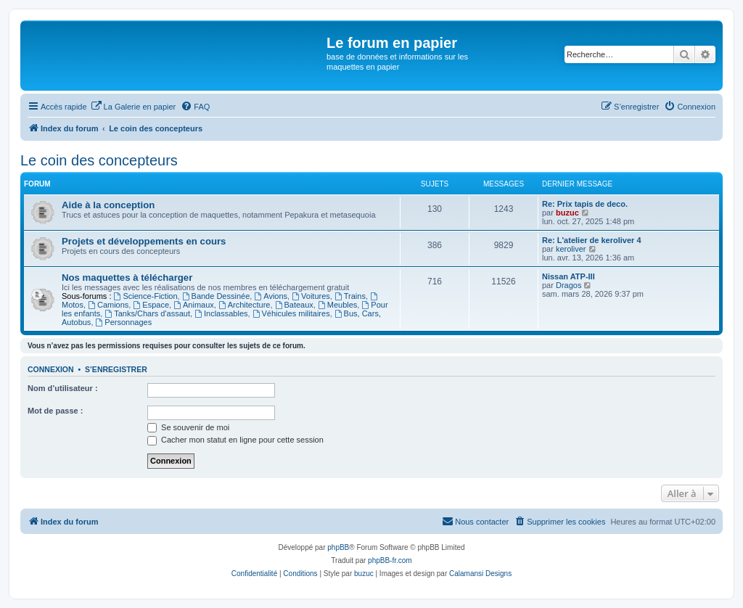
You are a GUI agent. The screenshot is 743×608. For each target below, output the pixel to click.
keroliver (571, 249)
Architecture (244, 304)
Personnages (124, 322)
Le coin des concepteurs (99, 160)
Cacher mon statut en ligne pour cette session (235, 439)
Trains (350, 296)
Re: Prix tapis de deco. (585, 204)
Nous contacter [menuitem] (475, 521)
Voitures (311, 296)
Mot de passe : (55, 410)
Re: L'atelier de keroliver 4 (591, 240)
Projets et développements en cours (144, 241)
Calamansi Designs (480, 574)
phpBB (338, 547)
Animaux (193, 304)
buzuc (567, 212)
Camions (108, 304)
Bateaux (294, 304)
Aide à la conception (108, 205)
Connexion (51, 369)
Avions (270, 296)
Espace (151, 304)
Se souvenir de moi (188, 427)
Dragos (568, 285)
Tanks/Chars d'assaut (147, 313)
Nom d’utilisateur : (63, 388)
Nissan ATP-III (568, 276)
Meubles (337, 304)
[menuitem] (133, 106)
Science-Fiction (146, 296)
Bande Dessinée (216, 296)
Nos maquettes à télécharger (127, 277)
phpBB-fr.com (390, 560)
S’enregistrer (116, 369)
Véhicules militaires (291, 313)
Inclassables (220, 313)
